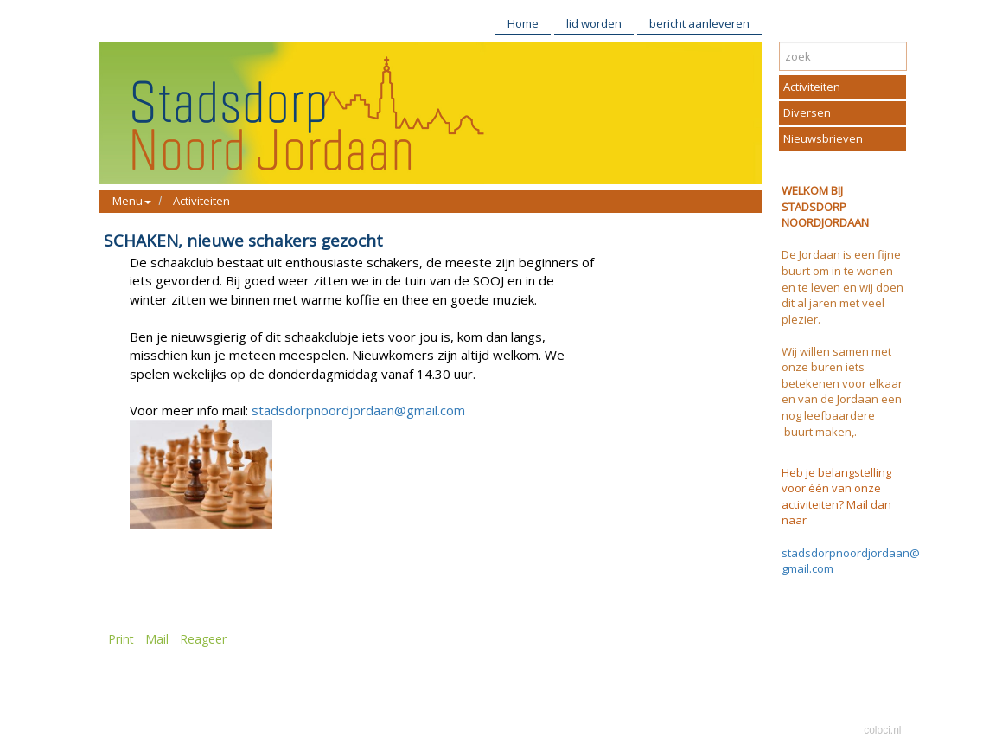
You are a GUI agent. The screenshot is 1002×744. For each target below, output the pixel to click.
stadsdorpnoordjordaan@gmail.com (358, 410)
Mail (157, 639)
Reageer (203, 639)
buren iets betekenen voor (824, 375)
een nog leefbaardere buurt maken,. (842, 415)
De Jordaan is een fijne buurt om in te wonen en (841, 270)
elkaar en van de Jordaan (842, 391)
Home (523, 23)
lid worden (594, 23)
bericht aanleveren (699, 23)
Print (121, 639)
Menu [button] (131, 200)
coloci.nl (882, 730)
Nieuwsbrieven (823, 138)
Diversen (807, 112)
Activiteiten (201, 200)
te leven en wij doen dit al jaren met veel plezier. (842, 303)
